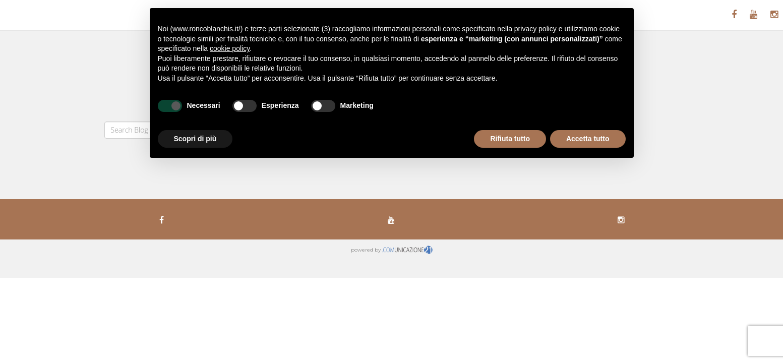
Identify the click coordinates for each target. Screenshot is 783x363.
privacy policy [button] (535, 29)
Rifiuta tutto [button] (510, 139)
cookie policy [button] (230, 48)
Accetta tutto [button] (588, 139)
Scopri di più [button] (195, 139)
